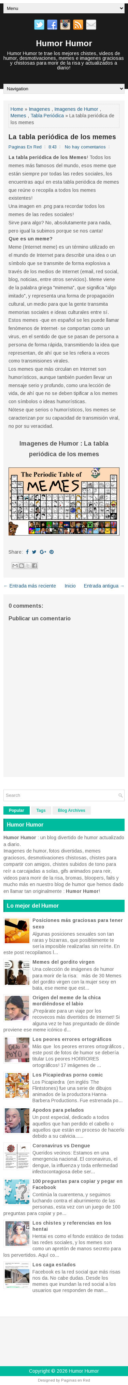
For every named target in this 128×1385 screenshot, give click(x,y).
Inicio (70, 586)
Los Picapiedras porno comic (67, 1075)
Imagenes (39, 109)
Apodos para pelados (58, 1110)
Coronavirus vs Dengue (61, 1145)
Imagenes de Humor (76, 109)
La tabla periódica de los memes (62, 137)
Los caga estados (54, 1264)
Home (17, 109)
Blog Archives (71, 810)
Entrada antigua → (104, 586)
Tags (41, 810)
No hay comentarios (85, 146)
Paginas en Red (75, 1380)
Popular (16, 810)
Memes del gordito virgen (63, 962)
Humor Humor (64, 43)
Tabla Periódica (47, 115)
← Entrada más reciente (29, 586)
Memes (18, 115)
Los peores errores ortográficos (72, 1039)
